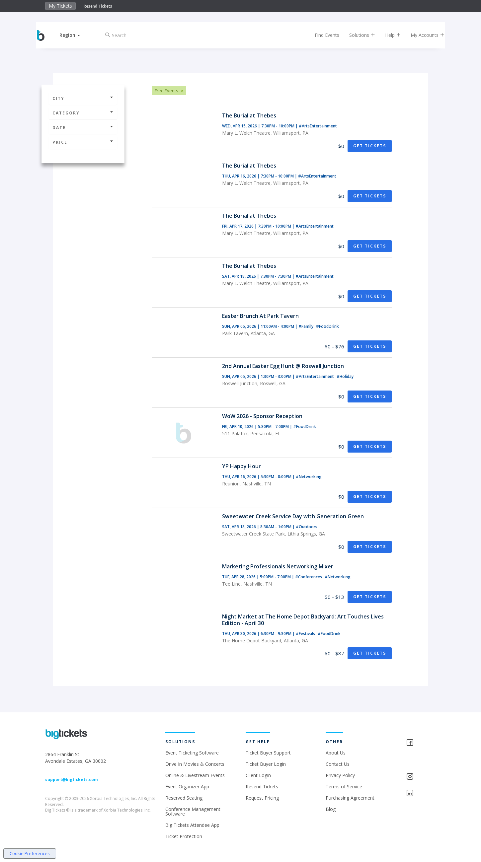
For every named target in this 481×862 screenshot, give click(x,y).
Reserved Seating (183, 798)
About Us (336, 753)
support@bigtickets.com (71, 779)
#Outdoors (306, 527)
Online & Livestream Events (195, 775)
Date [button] (83, 127)
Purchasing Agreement (350, 798)
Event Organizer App (187, 786)
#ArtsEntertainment (318, 126)
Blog (331, 809)
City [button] (83, 98)
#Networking (309, 476)
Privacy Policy (340, 775)
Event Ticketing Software (192, 753)
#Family (306, 326)
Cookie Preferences (30, 853)
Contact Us (338, 764)
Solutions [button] (356, 35)
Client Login (258, 775)
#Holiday (345, 376)
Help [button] (387, 35)
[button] (75, 35)
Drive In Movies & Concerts (194, 764)
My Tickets (60, 6)
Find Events (321, 35)
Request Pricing (262, 798)
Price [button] (83, 142)
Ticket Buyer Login (266, 764)
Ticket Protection (183, 836)
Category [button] (83, 113)
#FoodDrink (327, 326)
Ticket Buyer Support (268, 753)
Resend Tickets (98, 6)
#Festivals (306, 633)
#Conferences (309, 577)
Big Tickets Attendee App (192, 825)
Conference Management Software (192, 811)
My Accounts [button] (422, 35)
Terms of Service (344, 786)
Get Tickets (369, 146)
